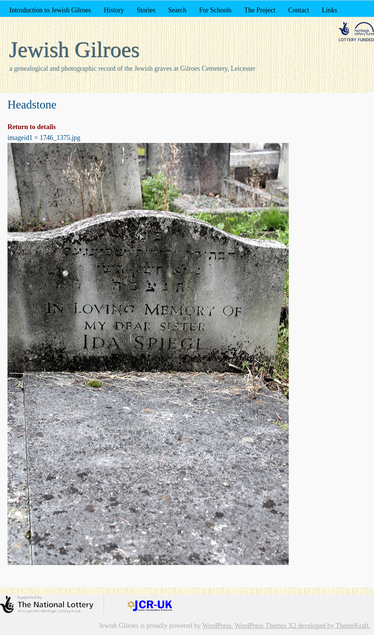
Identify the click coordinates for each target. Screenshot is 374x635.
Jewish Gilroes (74, 49)
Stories (146, 10)
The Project (259, 10)
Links (329, 10)
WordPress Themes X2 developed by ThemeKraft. (302, 625)
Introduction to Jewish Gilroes (50, 10)
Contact (298, 10)
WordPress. (217, 625)
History (114, 10)
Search (177, 10)
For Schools (215, 10)
